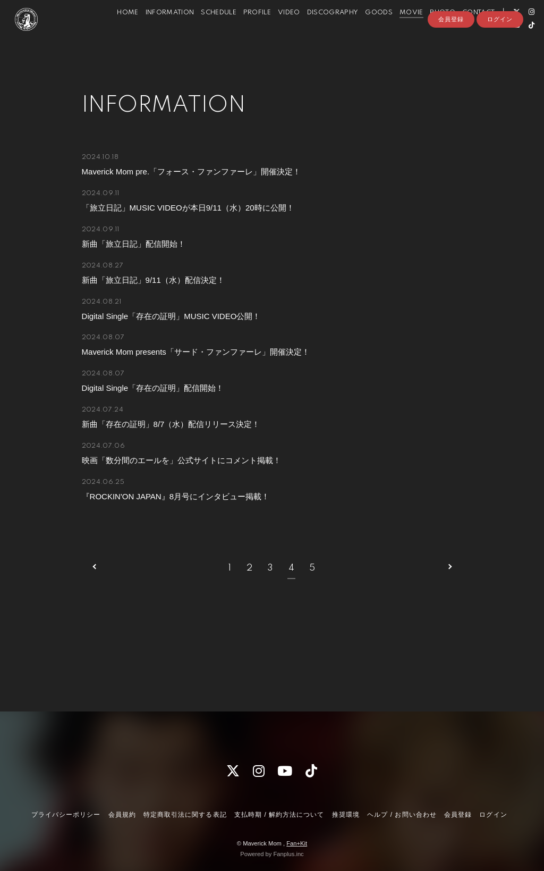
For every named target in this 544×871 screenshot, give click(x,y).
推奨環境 (346, 814)
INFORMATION (157, 31)
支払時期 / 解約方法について (279, 814)
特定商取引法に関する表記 (184, 814)
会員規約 (122, 814)
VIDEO (276, 31)
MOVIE (399, 31)
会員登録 (451, 62)
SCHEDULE (206, 31)
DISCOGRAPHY (320, 31)
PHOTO (430, 31)
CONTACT (465, 31)
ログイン (500, 62)
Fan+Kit (296, 843)
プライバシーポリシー (65, 814)
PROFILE (244, 31)
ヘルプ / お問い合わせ (401, 814)
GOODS (366, 31)
